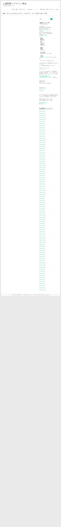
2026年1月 (41, 113)
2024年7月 (41, 150)
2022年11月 (41, 192)
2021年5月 (41, 227)
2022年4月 (41, 206)
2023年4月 (41, 181)
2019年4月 (41, 279)
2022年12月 (41, 190)
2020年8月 (41, 246)
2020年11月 (41, 240)
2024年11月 (41, 142)
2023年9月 (41, 171)
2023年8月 (41, 173)
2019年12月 (41, 262)
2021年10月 (41, 219)
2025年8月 (41, 123)
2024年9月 (41, 146)
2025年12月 (41, 115)
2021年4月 (41, 229)
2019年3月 (41, 281)
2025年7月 (41, 125)
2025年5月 (41, 129)
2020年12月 (41, 238)
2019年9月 (41, 269)
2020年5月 (41, 252)
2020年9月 (41, 244)
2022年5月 (41, 204)
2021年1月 (41, 235)
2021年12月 (41, 215)
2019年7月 (41, 273)
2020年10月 (41, 242)
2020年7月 (41, 248)
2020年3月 (41, 256)
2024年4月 (41, 156)
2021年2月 (41, 233)
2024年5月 (41, 154)
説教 (40, 90)
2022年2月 (41, 211)
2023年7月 (41, 175)
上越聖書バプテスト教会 (15, 3)
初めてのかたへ (22, 9)
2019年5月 (41, 277)
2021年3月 (41, 231)
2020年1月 (41, 260)
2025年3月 (41, 134)
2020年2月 (41, 258)
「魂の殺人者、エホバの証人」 (45, 77)
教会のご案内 (15, 9)
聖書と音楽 (42, 9)
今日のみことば (42, 69)
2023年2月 (41, 186)
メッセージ (36, 9)
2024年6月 (41, 152)
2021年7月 (41, 225)
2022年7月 (41, 200)
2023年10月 (41, 169)
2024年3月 (41, 159)
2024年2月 (41, 161)
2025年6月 (41, 127)
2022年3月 (41, 208)
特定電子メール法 (43, 35)
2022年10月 (41, 194)
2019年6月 (41, 275)
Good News (30, 9)
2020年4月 (41, 254)
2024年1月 (41, 163)
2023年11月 (41, 167)
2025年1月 (41, 138)
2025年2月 (41, 136)
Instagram (41, 31)
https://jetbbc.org (46, 29)
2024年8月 (41, 148)
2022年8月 (41, 198)
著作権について (42, 103)
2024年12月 (41, 140)
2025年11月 (41, 117)
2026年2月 (41, 111)
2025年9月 (41, 121)
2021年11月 (41, 217)
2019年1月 (41, 285)
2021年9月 (41, 221)
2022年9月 (41, 196)
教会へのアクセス (50, 9)
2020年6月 (41, 250)
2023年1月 (41, 188)
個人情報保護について (44, 102)
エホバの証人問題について (45, 76)
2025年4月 (41, 132)
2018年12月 (41, 287)
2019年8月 (41, 271)
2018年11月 (41, 289)
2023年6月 (41, 177)
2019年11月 (41, 265)
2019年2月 (41, 283)
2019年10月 (41, 267)
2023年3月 (41, 183)
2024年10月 (41, 144)
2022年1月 (41, 213)
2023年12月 (41, 165)
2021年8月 (41, 223)
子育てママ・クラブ (44, 57)
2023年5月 (41, 179)
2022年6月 (41, 202)
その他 (56, 9)
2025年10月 (41, 119)
